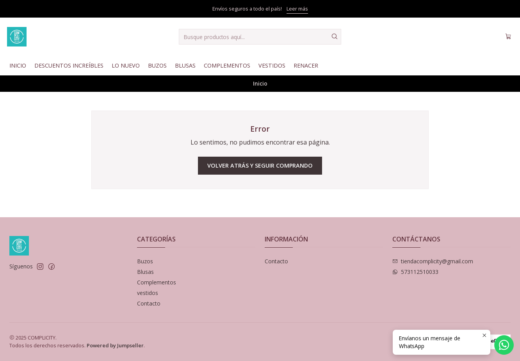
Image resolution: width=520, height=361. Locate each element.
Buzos (157, 65)
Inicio (17, 65)
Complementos (227, 65)
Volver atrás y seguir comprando (260, 165)
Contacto (148, 303)
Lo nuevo (126, 65)
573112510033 (415, 271)
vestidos (147, 293)
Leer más (297, 8)
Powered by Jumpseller (115, 345)
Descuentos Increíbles (68, 65)
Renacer (306, 65)
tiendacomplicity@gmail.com (432, 261)
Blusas (185, 65)
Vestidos (271, 65)
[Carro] (508, 36)
